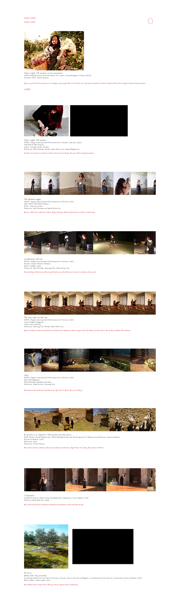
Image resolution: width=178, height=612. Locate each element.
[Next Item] (151, 183)
